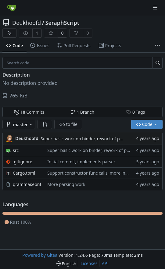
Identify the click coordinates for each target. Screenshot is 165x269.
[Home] (11, 7)
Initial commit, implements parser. (81, 162)
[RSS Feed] (9, 33)
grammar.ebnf (27, 184)
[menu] (66, 264)
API (105, 263)
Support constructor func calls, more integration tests (100, 173)
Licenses (89, 263)
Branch (83, 112)
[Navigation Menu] (156, 7)
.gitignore (22, 162)
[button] (45, 124)
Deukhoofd (26, 23)
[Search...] (157, 63)
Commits (29, 112)
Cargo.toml (24, 173)
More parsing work (66, 184)
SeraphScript (62, 23)
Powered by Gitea (39, 255)
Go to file (68, 124)
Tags (135, 112)
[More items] (158, 45)
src (16, 150)
